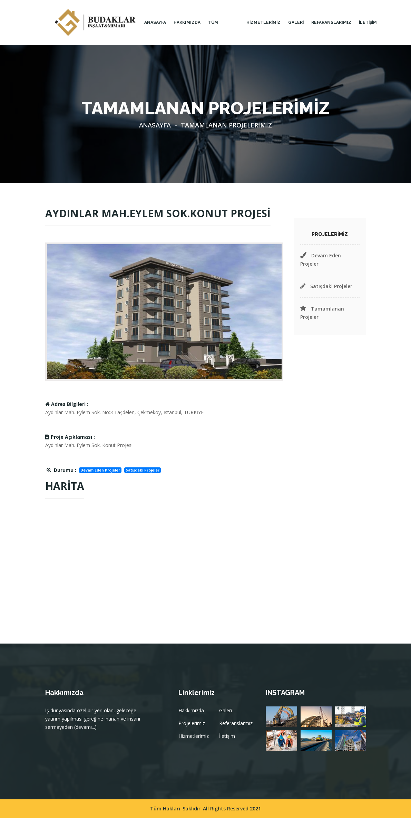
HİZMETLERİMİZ (263, 22)
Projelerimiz (191, 723)
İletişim (227, 736)
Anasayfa (155, 22)
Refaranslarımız (331, 22)
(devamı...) (85, 727)
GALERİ (296, 22)
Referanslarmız (236, 723)
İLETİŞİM (368, 22)
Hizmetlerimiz (193, 736)
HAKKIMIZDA (187, 22)
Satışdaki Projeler (326, 286)
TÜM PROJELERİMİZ (223, 32)
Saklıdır (191, 808)
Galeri (225, 710)
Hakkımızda (191, 710)
